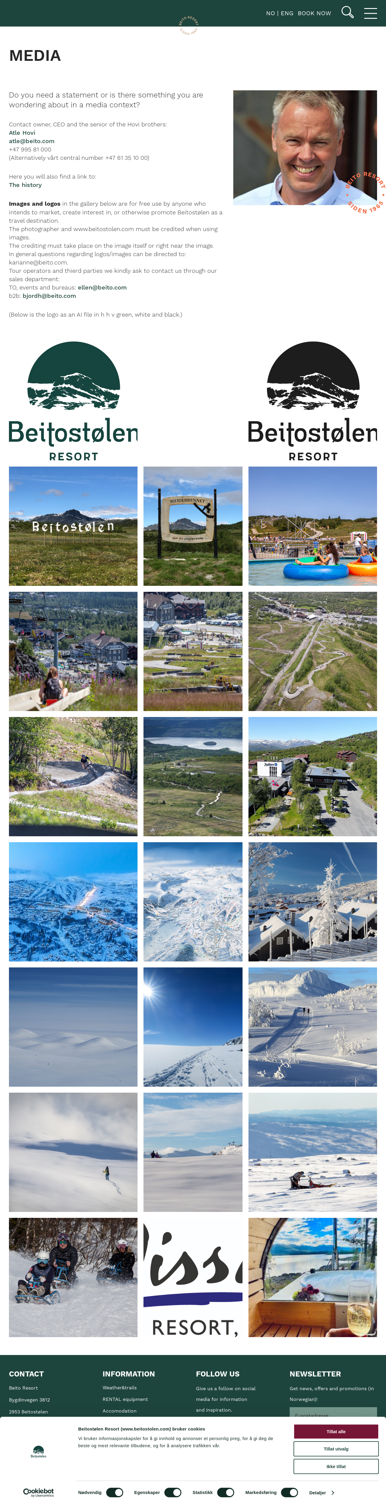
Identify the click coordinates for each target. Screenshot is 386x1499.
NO (269, 13)
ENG (286, 13)
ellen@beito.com (102, 288)
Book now (314, 13)
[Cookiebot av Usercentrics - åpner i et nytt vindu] (39, 1487)
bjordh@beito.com (49, 296)
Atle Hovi (22, 133)
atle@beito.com (32, 141)
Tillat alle (336, 1426)
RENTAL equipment (125, 1399)
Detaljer (317, 1487)
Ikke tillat (336, 1461)
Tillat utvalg (336, 1443)
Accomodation (120, 1411)
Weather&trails (120, 1388)
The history (25, 185)
